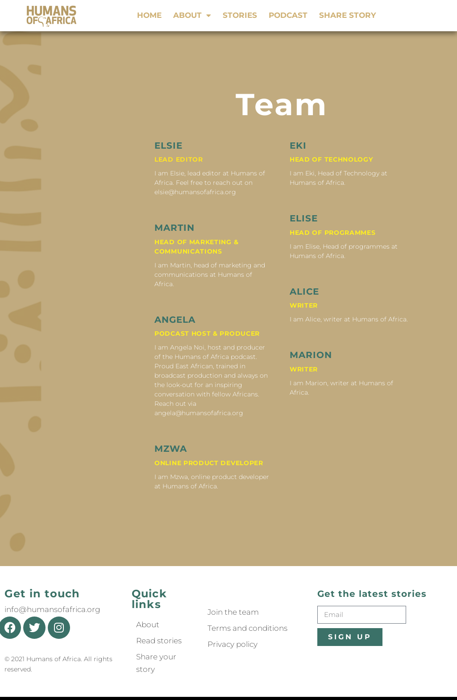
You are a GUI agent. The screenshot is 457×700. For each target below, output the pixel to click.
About (192, 15)
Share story (347, 15)
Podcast (288, 15)
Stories (240, 15)
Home (149, 15)
